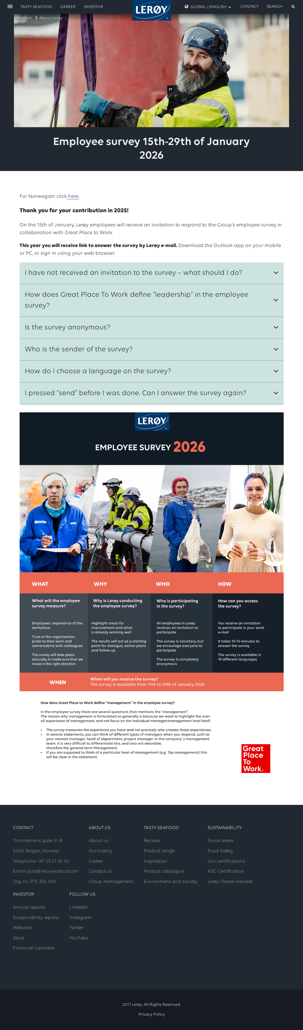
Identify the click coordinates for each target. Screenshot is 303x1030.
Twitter (76, 927)
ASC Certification (226, 871)
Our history (100, 851)
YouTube (78, 938)
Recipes (152, 840)
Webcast (22, 927)
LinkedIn (78, 907)
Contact (249, 7)
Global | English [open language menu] (208, 6)
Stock (18, 938)
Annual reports (29, 907)
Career (68, 7)
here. (73, 196)
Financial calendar (34, 948)
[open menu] (10, 7)
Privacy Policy (151, 1014)
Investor (93, 7)
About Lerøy (50, 18)
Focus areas (220, 840)
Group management (111, 881)
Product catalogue (164, 871)
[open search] (281, 7)
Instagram (80, 917)
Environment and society (170, 881)
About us (23, 18)
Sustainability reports (36, 917)
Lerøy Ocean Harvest (230, 881)
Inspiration (155, 861)
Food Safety (220, 851)
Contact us (100, 871)
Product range (159, 851)
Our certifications (226, 861)
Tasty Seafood (36, 7)
